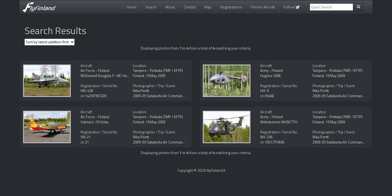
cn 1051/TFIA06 (272, 142)
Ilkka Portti (141, 90)
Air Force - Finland (95, 70)
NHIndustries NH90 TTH (278, 122)
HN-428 (87, 90)
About (170, 7)
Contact (190, 7)
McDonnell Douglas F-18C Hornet (107, 75)
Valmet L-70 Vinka (94, 122)
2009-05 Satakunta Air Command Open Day (166, 96)
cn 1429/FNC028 (93, 96)
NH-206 (266, 137)
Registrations (231, 7)
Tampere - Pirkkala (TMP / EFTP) (158, 70)
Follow (292, 7)
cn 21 (85, 142)
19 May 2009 (155, 75)
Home (132, 7)
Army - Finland (271, 70)
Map (208, 7)
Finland (138, 75)
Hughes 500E (270, 75)
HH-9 (264, 90)
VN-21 (86, 137)
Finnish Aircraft (263, 7)
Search (151, 7)
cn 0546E (267, 96)
